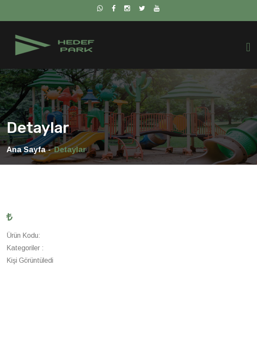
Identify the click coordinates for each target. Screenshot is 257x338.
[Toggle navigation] (248, 47)
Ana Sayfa (26, 149)
